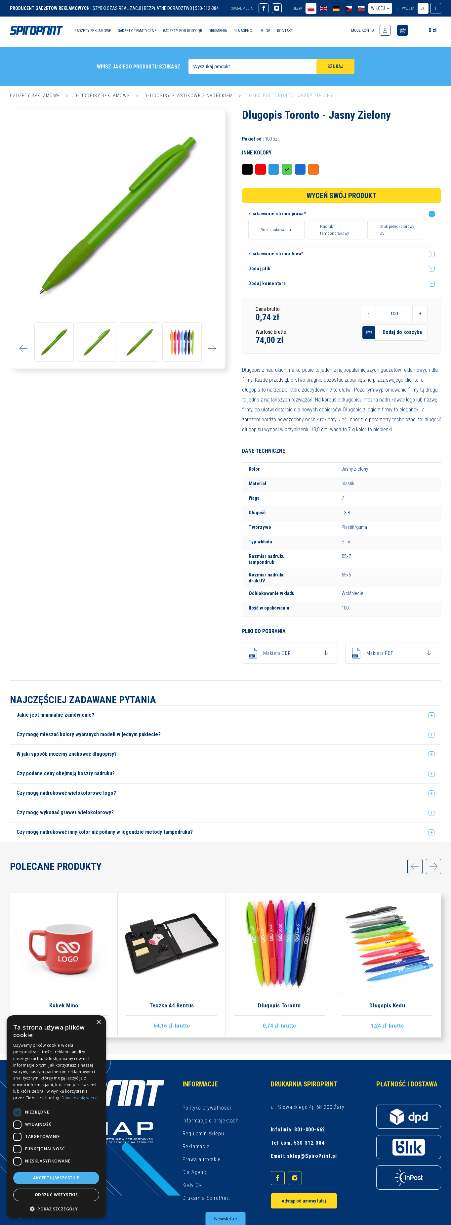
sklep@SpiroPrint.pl (312, 1156)
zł (423, 8)
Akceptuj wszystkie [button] (56, 1178)
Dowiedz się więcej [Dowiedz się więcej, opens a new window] (80, 1098)
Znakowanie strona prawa (277, 213)
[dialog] (56, 1116)
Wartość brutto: (271, 332)
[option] (117, 215)
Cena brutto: (268, 309)
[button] (342, 215)
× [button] (98, 1022)
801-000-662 (309, 1129)
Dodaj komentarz (267, 283)
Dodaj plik (259, 268)
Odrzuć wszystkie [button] (56, 1195)
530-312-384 (309, 1143)
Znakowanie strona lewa (276, 253)
